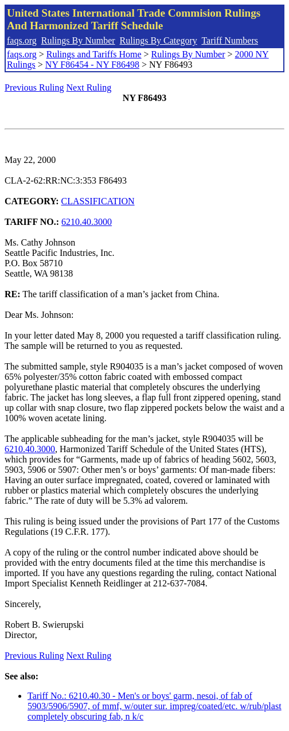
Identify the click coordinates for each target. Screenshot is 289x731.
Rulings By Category (158, 40)
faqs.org (22, 40)
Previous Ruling (34, 87)
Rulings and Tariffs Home (94, 54)
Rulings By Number (78, 40)
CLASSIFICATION (98, 201)
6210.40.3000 (86, 222)
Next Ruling (89, 87)
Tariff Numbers (229, 40)
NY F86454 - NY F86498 (92, 64)
